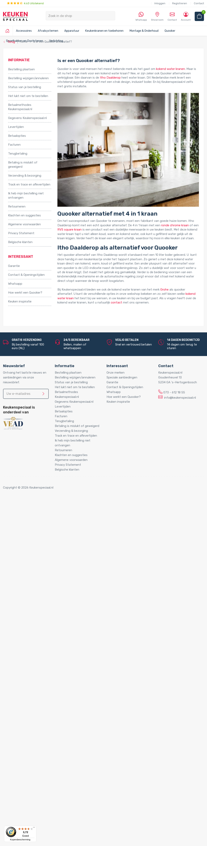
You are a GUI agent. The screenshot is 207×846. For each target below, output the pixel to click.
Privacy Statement (21, 233)
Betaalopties (17, 136)
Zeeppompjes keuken (31, 625)
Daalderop (23, 807)
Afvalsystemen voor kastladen (37, 551)
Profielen (22, 673)
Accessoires (24, 31)
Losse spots (33, 746)
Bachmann (23, 798)
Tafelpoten (24, 534)
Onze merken (116, 372)
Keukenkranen (25, 621)
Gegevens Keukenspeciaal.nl (27, 118)
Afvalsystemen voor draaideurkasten (42, 543)
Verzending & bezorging (24, 175)
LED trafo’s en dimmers (40, 764)
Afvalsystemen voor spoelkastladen (41, 556)
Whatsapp (15, 284)
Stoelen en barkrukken (31, 530)
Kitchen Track (25, 781)
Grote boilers (25, 586)
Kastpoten (23, 517)
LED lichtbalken (35, 742)
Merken (13, 785)
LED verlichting (26, 716)
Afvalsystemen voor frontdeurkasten (42, 547)
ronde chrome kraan (175, 225)
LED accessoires (35, 768)
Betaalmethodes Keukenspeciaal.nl (20, 107)
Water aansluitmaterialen (33, 681)
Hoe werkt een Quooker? (25, 292)
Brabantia (23, 803)
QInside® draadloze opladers (36, 777)
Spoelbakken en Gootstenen (28, 707)
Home (13, 504)
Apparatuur (71, 31)
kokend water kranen (170, 69)
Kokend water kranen (30, 595)
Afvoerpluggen (26, 638)
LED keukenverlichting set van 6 (46, 738)
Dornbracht (24, 824)
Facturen (14, 144)
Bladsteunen (25, 642)
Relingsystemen (27, 526)
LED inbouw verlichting (40, 751)
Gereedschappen (28, 660)
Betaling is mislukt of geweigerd (22, 165)
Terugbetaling (17, 153)
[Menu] (34, 828)
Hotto (28, 599)
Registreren (179, 3)
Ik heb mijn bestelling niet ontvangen (26, 195)
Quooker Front (26, 699)
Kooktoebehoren (27, 521)
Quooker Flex (25, 694)
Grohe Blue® (25, 582)
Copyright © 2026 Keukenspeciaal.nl (28, 487)
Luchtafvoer (25, 668)
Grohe (164, 289)
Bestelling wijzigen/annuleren (28, 78)
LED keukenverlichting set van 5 (46, 733)
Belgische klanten (20, 242)
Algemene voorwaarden (24, 224)
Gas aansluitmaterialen (32, 655)
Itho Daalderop (110, 77)
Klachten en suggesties (24, 215)
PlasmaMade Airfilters (31, 608)
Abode (20, 789)
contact (116, 302)
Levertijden (16, 127)
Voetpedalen (25, 565)
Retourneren (16, 206)
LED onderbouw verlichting (43, 755)
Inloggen (159, 3)
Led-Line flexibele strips (41, 759)
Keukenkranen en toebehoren (104, 31)
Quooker (170, 31)
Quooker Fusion (27, 703)
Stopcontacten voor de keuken (37, 772)
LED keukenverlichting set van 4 (46, 729)
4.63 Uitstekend (25, 3)
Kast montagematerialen (33, 664)
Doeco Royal (25, 816)
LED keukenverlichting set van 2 (46, 720)
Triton (28, 603)
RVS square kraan (69, 229)
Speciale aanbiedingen (122, 377)
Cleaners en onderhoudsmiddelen (39, 647)
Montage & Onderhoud (144, 31)
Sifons (20, 677)
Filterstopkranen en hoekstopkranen (41, 629)
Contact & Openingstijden (26, 275)
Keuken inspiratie (20, 301)
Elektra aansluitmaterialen (34, 651)
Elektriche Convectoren (32, 573)
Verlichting (15, 712)
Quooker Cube (25, 690)
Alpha (20, 794)
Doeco (20, 811)
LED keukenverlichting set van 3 (46, 725)
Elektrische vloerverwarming (35, 577)
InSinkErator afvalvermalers (35, 560)
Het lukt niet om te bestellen (28, 96)
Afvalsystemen (48, 31)
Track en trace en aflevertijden (29, 184)
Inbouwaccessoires (29, 512)
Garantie (14, 266)
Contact (199, 3)
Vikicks (20, 612)
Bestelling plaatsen (21, 69)
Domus (21, 820)
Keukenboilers (25, 590)
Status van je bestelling (24, 87)
